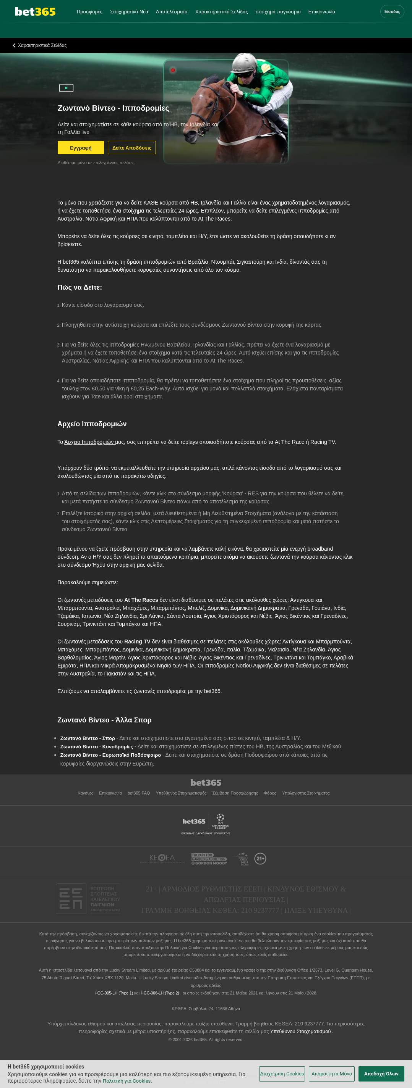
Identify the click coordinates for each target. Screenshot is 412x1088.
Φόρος (270, 793)
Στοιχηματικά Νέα (129, 12)
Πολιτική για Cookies (184, 947)
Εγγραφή (80, 148)
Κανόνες (86, 793)
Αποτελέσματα (172, 12)
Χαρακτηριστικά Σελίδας (221, 12)
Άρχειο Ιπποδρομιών (89, 442)
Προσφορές (89, 12)
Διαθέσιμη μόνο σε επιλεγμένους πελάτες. (97, 162)
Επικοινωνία (322, 12)
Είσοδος (392, 12)
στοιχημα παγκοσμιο (278, 12)
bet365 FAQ (139, 793)
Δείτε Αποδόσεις (131, 148)
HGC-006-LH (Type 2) (160, 993)
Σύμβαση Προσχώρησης (236, 793)
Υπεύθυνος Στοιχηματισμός (182, 793)
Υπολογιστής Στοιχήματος (306, 793)
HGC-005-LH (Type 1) (114, 993)
